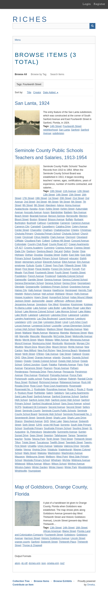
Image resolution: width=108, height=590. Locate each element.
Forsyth (76, 269)
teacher (19, 439)
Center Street (22, 230)
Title (29, 92)
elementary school (32, 262)
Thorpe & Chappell (32, 545)
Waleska (42, 453)
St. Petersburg (34, 432)
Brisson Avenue (56, 219)
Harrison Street (32, 538)
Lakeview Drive (59, 315)
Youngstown (34, 470)
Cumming (49, 247)
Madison (40, 329)
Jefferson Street (73, 301)
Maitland (26, 332)
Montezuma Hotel (41, 343)
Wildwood (20, 463)
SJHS (39, 424)
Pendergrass (21, 371)
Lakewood (73, 315)
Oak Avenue (51, 354)
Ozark (44, 364)
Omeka (91, 584)
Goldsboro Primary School (54, 286)
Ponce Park (76, 375)
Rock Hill (85, 382)
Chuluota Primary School (47, 233)
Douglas (38, 255)
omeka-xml (53, 563)
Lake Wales (84, 311)
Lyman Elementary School (76, 325)
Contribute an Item (23, 584)
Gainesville (20, 279)
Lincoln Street (78, 538)
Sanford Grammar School (65, 396)
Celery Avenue (79, 226)
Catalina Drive (63, 226)
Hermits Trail (84, 290)
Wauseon (20, 456)
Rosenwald (75, 385)
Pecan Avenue (61, 368)
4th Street (53, 201)
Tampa (71, 435)
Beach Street (21, 216)
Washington (54, 453)
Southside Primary (33, 428)
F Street (47, 265)
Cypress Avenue (64, 247)
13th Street (49, 194)
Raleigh (72, 378)
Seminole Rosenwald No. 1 (77, 414)
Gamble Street (35, 279)
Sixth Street (28, 424)
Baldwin (68, 212)
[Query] (54, 26)
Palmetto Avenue (67, 364)
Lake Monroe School (66, 311)
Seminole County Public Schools (59, 410)
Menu (18, 40)
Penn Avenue (54, 371)
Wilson (46, 463)
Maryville (24, 336)
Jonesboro (41, 304)
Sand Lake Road (23, 396)
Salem (49, 393)
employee (20, 265)
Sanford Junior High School (65, 400)
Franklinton (20, 276)
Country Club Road (38, 244)
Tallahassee (60, 435)
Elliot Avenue (68, 262)
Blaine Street (69, 531)
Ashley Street (67, 208)
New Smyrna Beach (66, 350)
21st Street (78, 198)
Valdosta (58, 446)
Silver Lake (56, 421)
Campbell (36, 226)
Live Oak (37, 322)
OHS (17, 357)
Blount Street (21, 219)
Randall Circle (84, 378)
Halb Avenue (35, 290)
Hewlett (19, 293)
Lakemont (44, 315)
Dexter (75, 251)
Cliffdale (19, 240)
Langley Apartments (25, 318)
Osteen (18, 361)
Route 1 (71, 389)
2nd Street (29, 201)
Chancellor (35, 230)
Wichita (66, 460)
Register (99, 4)
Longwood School (41, 325)
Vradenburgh (65, 449)
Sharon (18, 421)
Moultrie (19, 347)
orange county (22, 541)
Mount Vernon (59, 347)
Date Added (49, 92)
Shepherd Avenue (33, 421)
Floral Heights (42, 269)
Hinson (69, 293)
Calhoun (41, 223)
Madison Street (55, 329)
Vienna (27, 449)
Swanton (48, 435)
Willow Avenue (34, 463)
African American (52, 531)
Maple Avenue (40, 332)
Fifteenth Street (73, 265)
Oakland (76, 354)
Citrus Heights (41, 237)
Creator (37, 92)
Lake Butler (54, 308)
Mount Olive (44, 347)
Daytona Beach (45, 251)
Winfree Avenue (76, 463)
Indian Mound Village (81, 297)
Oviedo (27, 361)
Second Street (73, 407)
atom (17, 563)
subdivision (58, 133)
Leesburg (80, 318)
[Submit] (92, 26)
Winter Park (70, 467)
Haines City (21, 290)
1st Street (53, 198)
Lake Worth (21, 315)
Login (87, 4)
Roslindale (39, 389)
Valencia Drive (71, 446)
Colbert (46, 240)
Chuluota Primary (24, 233)
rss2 (62, 563)
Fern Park (58, 265)
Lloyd (65, 322)
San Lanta (64, 129)
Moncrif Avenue (23, 343)
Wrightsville (21, 470)
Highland (59, 293)
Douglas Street (52, 255)
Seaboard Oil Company (34, 407)
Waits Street (29, 453)
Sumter (82, 432)
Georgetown (83, 283)
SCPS (18, 407)
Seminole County (31, 410)
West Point (62, 456)
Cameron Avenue (80, 223)
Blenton (83, 216)
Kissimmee (77, 304)
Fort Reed (28, 272)
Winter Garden (39, 467)
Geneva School (53, 283)
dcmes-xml (34, 563)
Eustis (38, 265)
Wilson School (58, 463)
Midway (49, 339)
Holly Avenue (81, 293)
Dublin (64, 255)
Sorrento (64, 424)
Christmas (85, 230)
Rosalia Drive (22, 385)
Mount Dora (30, 347)
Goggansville (32, 286)
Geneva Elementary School (29, 283)
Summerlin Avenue (67, 432)
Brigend (42, 219)
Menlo (18, 339)
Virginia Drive (39, 449)
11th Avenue (69, 191)
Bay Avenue (80, 212)
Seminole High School (50, 414)
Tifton (18, 442)
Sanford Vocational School (46, 403)
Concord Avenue (80, 240)
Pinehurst (44, 375)
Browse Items (41, 581)
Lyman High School (25, 329)
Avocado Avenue (33, 212)
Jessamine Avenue (25, 304)
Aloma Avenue (72, 205)
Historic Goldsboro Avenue (55, 538)
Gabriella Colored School (70, 276)
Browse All (21, 74)
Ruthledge (39, 393)
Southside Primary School (57, 428)
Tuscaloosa (43, 442)
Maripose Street (78, 332)
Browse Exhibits (62, 581)
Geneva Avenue (52, 279)
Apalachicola (21, 208)
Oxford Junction (31, 364)
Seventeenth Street (25, 417)
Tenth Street (52, 439)
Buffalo (69, 219)
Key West (53, 304)
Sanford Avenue (42, 396)
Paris (80, 364)
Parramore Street (33, 368)
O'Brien (40, 354)
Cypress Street (82, 247)
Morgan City (83, 343)
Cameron (65, 223)
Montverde (69, 343)
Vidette (18, 449)
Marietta (64, 332)
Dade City (20, 251)
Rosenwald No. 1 (24, 389)
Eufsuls (30, 265)
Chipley (75, 230)
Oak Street (65, 354)
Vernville (84, 446)
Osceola (66, 357)
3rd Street (41, 201)
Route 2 (81, 389)
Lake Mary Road (70, 308)
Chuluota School (70, 233)
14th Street (55, 126)
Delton (67, 251)
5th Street (65, 201)
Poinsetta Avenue (59, 375)
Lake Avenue (40, 308)
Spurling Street (80, 428)
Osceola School (80, 357)
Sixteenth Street (49, 541)
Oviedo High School (68, 361)
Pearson (48, 368)
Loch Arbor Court (78, 322)
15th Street (75, 194)
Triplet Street (28, 442)
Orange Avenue (43, 357)
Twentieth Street (74, 442)
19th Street (41, 198)
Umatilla (32, 446)
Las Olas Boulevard (47, 318)
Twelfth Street (57, 442)
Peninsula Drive (38, 371)
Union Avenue (44, 446)
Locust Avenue (22, 325)
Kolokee (88, 304)
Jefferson (59, 301)
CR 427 (19, 247)
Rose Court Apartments (55, 385)
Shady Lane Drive (76, 417)
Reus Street (21, 382)
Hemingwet (71, 290)
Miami (40, 339)
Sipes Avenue (70, 421)
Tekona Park (38, 439)
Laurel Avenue (66, 318)
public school (35, 378)
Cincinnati (27, 237)
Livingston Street (52, 322)
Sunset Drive (21, 435)
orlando (57, 357)
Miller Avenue (61, 339)
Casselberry (48, 226)
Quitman (62, 378)
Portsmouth (21, 378)
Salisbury (59, 393)
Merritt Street (29, 339)
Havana (47, 290)
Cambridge (53, 223)
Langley (84, 315)
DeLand (58, 251)
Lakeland (33, 315)
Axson (46, 212)
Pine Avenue (30, 375)
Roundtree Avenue (56, 389)
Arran (41, 208)
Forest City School (61, 269)
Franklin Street (77, 272)
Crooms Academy (33, 247)
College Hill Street (60, 240)
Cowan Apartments (79, 244)
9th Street (39, 205)
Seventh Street (44, 417)
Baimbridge (57, 212)
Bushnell (31, 223)
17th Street (28, 198)
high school (48, 293)
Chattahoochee (62, 230)
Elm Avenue (83, 262)
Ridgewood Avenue (70, 382)
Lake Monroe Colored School (38, 311)
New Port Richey (46, 350)
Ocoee (85, 354)
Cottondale (20, 244)
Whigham (56, 460)
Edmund (63, 258)
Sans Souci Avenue (71, 403)
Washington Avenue (71, 453)
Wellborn (50, 456)
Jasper (49, 301)
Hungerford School (59, 297)
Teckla (27, 439)
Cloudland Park (33, 240)
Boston (33, 219)
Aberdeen (50, 205)
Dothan (29, 255)
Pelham (74, 368)
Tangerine (81, 435)
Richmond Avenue (48, 382)
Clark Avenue (57, 237)
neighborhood (50, 129)
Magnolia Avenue (73, 329)
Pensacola (68, 371)
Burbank (78, 219)
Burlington (20, 223)
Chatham (47, 230)
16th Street (81, 527)
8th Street (27, 205)
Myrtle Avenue (75, 347)
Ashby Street (52, 208)
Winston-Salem (23, 467)
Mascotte (35, 336)
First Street (28, 269)
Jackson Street (22, 301)
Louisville (56, 325)
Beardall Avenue (38, 216)
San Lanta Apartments (77, 393)
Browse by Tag (39, 74)
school (86, 403)
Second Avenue (56, 407)
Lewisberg (20, 322)
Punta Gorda (50, 378)
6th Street (76, 201)
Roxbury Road (25, 393)
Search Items (57, 74)
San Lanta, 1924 (32, 103)
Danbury (30, 251)
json (43, 563)
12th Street (83, 191)
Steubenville (49, 432)
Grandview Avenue (79, 286)
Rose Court (36, 385)
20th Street (65, 198)
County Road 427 (58, 244)
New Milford (30, 350)
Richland (33, 382)
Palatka (53, 364)
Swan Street (36, 435)
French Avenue (36, 276)
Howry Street (41, 297)
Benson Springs (56, 216)
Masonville (46, 336)
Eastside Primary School (45, 258)
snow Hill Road (51, 424)
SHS (46, 421)
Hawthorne (58, 290)
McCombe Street (62, 336)
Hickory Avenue (32, 293)
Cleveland (81, 237)
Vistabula (52, 449)
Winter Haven (56, 467)
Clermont (70, 237)
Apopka (33, 208)
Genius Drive (69, 283)
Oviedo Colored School (45, 361)
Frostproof (50, 276)
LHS (29, 322)
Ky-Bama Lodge (23, 308)
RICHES (30, 19)
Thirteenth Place (67, 541)
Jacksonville (38, 301)
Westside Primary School (36, 460)
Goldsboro (69, 534)
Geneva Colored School (74, 279)
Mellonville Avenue (82, 336)
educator (74, 258)
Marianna (54, 332)
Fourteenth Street (72, 126)
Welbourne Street (35, 456)
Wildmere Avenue (80, 460)
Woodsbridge (85, 467)
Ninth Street (28, 354)
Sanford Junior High (39, 400)
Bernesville (72, 216)
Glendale (19, 286)
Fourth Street (62, 272)
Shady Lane (59, 417)
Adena (60, 205)
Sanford (75, 129)
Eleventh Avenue (52, 262)
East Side (74, 255)
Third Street (66, 439)
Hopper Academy (24, 297)
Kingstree (65, 304)
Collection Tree (21, 581)
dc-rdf (24, 563)
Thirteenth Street (82, 439)
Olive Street (27, 357)
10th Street (55, 191)
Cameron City (22, 226)
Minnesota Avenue (79, 339)
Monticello (57, 343)
